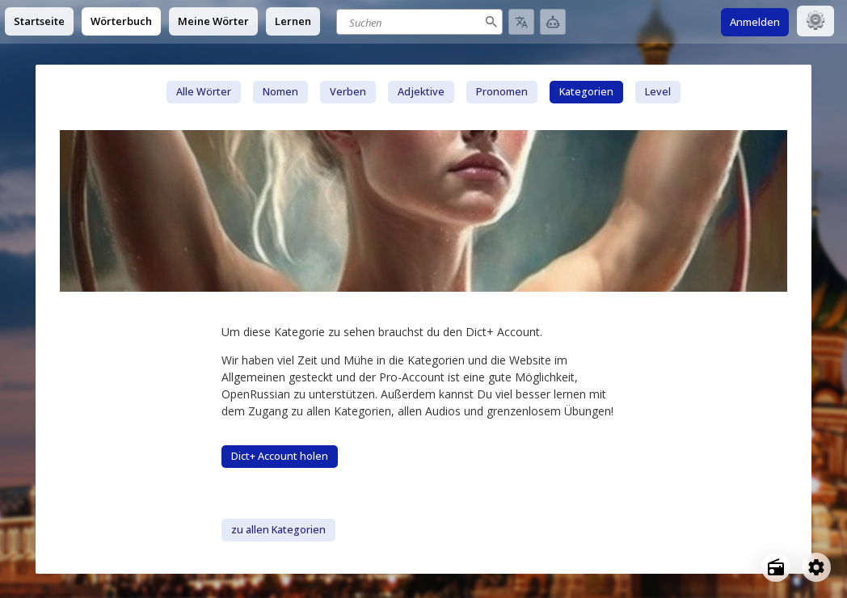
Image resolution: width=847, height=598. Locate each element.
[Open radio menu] (775, 567)
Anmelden (755, 22)
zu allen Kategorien (278, 530)
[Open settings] (816, 567)
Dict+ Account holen (279, 456)
